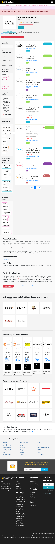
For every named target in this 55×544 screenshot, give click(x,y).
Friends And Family (19, 510)
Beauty (5, 444)
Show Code (49, 127)
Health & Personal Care (43, 447)
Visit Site (9, 31)
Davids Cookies (7, 178)
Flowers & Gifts (7, 447)
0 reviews (36, 22)
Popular (18, 485)
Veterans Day (20, 513)
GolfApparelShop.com (8, 133)
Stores (31, 496)
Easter (18, 503)
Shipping (18, 488)
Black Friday (19, 523)
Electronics (23, 445)
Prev (32, 188)
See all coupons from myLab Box (7, 360)
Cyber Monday (20, 525)
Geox (4, 144)
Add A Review (8, 286)
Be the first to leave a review (26, 24)
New (17, 481)
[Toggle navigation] (52, 2)
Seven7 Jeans (6, 130)
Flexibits (5, 219)
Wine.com (5, 187)
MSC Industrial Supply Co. (6, 231)
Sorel (4, 184)
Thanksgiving (19, 522)
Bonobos (46, 5)
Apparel (41, 5)
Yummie (5, 150)
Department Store (8, 445)
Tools (39, 452)
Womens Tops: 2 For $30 (32, 165)
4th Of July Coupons (5, 87)
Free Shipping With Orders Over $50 (31, 46)
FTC (32, 431)
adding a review (19, 278)
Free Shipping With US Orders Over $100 (32, 109)
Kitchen (39, 449)
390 (21, 27)
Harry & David (6, 222)
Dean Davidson (6, 127)
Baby (39, 442)
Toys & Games (7, 454)
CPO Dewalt (6, 225)
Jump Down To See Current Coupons (12, 37)
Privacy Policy (48, 493)
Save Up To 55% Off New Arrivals (32, 177)
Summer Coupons (4, 80)
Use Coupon (47, 68)
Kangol (4, 141)
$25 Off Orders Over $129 (32, 129)
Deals (31, 494)
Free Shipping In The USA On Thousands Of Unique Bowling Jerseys (33, 150)
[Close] (53, 11)
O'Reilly (4, 203)
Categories (33, 498)
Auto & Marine (24, 442)
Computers (40, 444)
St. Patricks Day (20, 501)
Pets (4, 452)
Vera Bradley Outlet (7, 213)
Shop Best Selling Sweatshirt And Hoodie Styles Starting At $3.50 (33, 82)
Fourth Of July (20, 508)
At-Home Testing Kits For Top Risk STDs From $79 (7, 354)
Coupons (32, 492)
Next (38, 188)
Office (39, 451)
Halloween (19, 520)
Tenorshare (5, 206)
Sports (22, 452)
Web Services (41, 454)
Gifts (29, 5)
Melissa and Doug (7, 166)
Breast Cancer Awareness (20, 517)
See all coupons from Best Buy (27, 360)
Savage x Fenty (6, 138)
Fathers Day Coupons (17, 5)
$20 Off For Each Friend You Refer (33, 97)
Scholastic (5, 209)
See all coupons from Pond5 (37, 359)
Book (21, 444)
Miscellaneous (6, 451)
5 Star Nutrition (35, 5)
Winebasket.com (7, 190)
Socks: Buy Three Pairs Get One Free (33, 58)
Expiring (18, 486)
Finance (40, 445)
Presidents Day (20, 498)
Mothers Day (19, 504)
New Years (19, 496)
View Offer (47, 44)
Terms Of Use (33, 483)
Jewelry (22, 449)
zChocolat (5, 174)
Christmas (19, 527)
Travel (21, 454)
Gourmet (22, 447)
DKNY (4, 136)
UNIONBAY (5, 147)
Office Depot (6, 181)
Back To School (20, 515)
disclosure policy (5, 33)
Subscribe (44, 469)
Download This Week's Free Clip (37, 352)
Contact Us (33, 505)
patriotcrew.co (7, 259)
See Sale (46, 175)
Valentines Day (20, 499)
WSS (4, 153)
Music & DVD (23, 451)
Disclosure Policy (34, 485)
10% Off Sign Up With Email (32, 70)
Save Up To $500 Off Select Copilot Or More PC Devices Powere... (27, 356)
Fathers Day (19, 506)
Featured (25, 5)
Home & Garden (7, 449)
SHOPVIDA (5, 216)
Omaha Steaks (7, 170)
